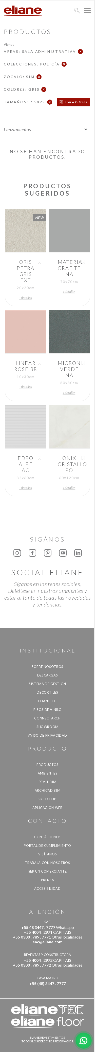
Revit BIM (47, 782)
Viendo (9, 44)
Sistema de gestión (47, 684)
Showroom (47, 727)
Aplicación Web (47, 808)
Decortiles (47, 692)
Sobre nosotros (47, 667)
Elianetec (47, 701)
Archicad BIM (48, 790)
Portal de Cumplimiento (47, 846)
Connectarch (47, 718)
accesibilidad (47, 888)
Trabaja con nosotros (47, 863)
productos (47, 765)
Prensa (47, 880)
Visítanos (47, 854)
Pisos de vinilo (47, 710)
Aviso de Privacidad (47, 735)
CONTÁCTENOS (47, 837)
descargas (47, 675)
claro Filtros (76, 102)
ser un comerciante (47, 871)
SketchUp (47, 799)
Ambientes (48, 773)
